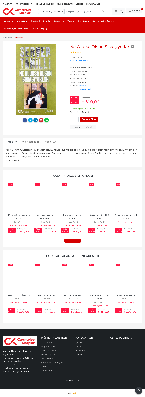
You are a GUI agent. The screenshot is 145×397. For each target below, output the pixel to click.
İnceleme (84, 86)
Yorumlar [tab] (50, 142)
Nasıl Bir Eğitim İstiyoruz (19, 295)
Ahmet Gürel (99, 302)
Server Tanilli (86, 89)
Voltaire (126, 218)
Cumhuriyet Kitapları (19, 225)
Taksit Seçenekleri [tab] (31, 142)
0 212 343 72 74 (9, 365)
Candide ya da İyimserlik (126, 215)
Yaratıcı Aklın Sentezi (45, 295)
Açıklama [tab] (12, 142)
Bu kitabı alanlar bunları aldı (72, 256)
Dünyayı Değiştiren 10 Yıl (126, 295)
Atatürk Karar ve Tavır (72, 295)
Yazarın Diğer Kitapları (72, 175)
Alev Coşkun (72, 299)
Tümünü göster (72, 241)
